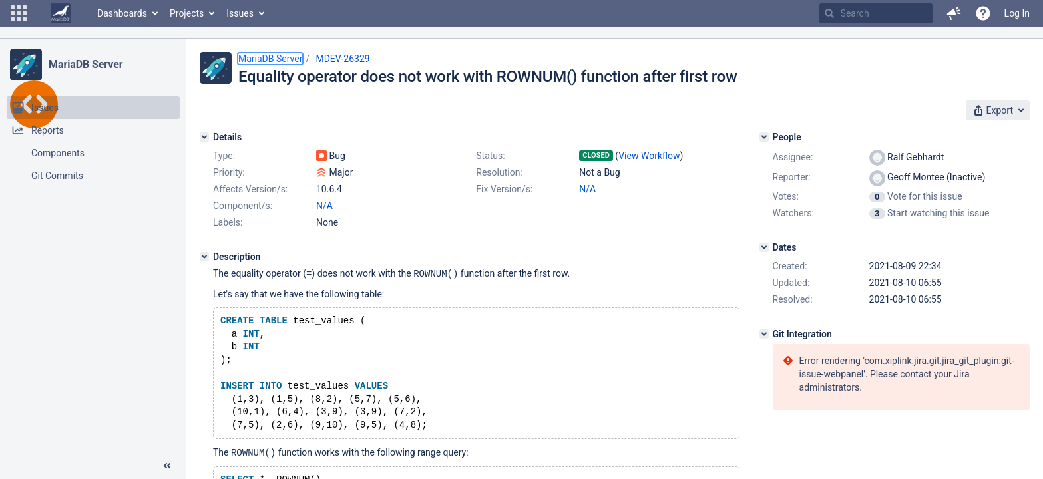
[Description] (204, 256)
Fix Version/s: (504, 189)
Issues (240, 13)
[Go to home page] (60, 13)
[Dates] (764, 247)
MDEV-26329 (342, 58)
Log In (1017, 13)
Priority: (229, 172)
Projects (187, 13)
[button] (19, 13)
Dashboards (122, 13)
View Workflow (649, 155)
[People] (764, 137)
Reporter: (792, 177)
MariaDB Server (85, 64)
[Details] (204, 137)
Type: (224, 155)
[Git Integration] (764, 334)
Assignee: (793, 157)
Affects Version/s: (250, 189)
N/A (587, 189)
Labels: (227, 222)
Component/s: (242, 205)
